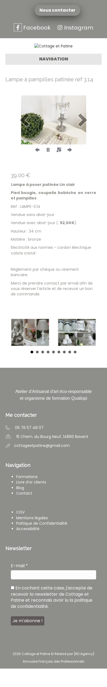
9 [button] (75, 370)
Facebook (32, 27)
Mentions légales (32, 536)
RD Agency (84, 672)
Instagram (74, 27)
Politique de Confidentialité (41, 541)
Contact (24, 511)
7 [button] (64, 370)
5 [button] (53, 370)
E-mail (19, 584)
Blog (20, 506)
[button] (24, 138)
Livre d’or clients (31, 501)
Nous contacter (58, 10)
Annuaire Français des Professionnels (53, 680)
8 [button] (69, 370)
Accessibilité (27, 547)
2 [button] (37, 370)
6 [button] (59, 370)
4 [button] (48, 370)
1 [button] (32, 370)
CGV (20, 531)
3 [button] (42, 370)
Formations (27, 495)
